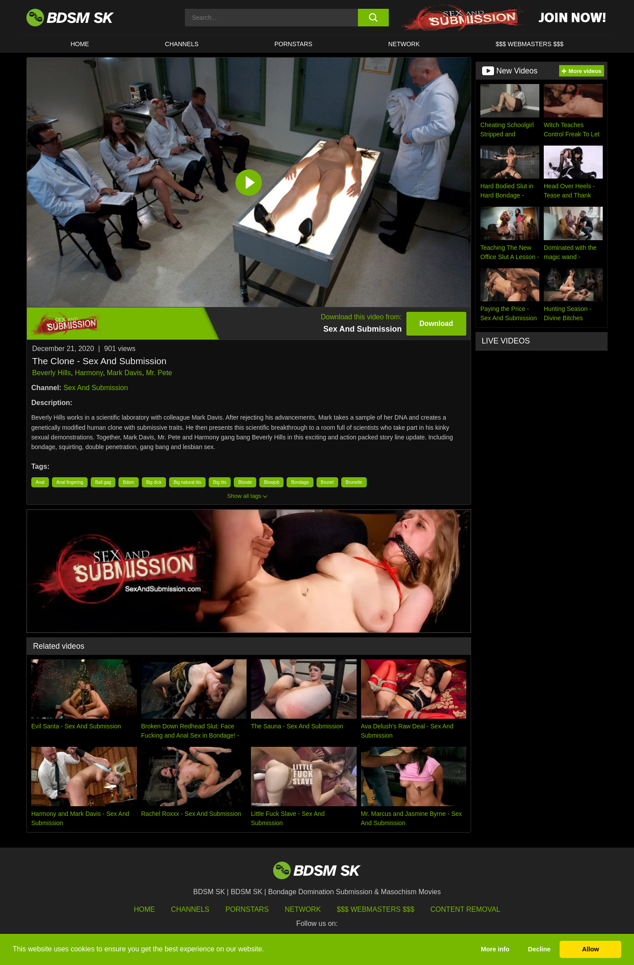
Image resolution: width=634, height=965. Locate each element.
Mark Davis (124, 372)
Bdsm (128, 482)
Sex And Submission (95, 387)
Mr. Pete (159, 372)
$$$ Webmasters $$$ (375, 909)
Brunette (354, 482)
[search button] (373, 17)
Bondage (300, 482)
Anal (40, 482)
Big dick (154, 482)
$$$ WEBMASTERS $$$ (530, 44)
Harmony (89, 372)
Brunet (327, 482)
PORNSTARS (293, 44)
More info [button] (495, 949)
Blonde (245, 482)
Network (404, 44)
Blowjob (271, 482)
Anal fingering (69, 482)
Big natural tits (187, 482)
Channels (190, 909)
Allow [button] (590, 949)
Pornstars (247, 909)
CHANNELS (182, 44)
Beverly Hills (51, 372)
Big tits (219, 482)
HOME (79, 44)
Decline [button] (539, 949)
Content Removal (466, 909)
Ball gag (103, 482)
